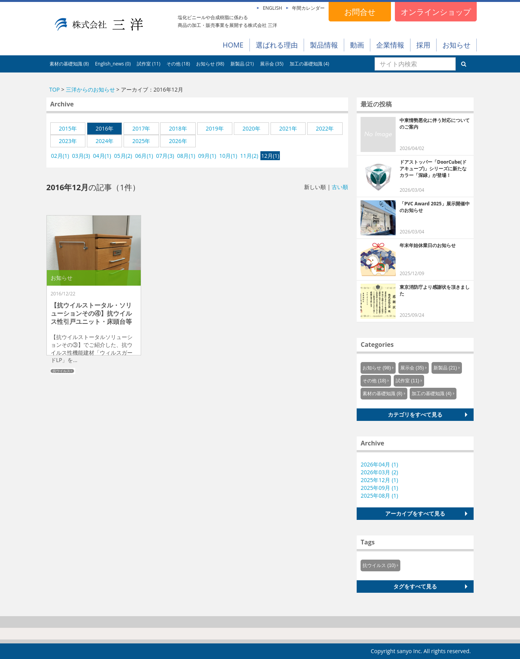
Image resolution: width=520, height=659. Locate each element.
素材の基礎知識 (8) (69, 63)
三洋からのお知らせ (90, 89)
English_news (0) (113, 63)
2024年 (104, 141)
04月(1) (102, 155)
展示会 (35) (271, 63)
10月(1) (228, 155)
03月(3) (81, 155)
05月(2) (123, 155)
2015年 (68, 128)
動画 (357, 44)
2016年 (104, 128)
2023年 (68, 141)
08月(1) (186, 155)
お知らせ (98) (210, 63)
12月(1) (270, 155)
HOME (233, 44)
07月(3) (165, 155)
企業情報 (390, 44)
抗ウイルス (61, 371)
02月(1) (60, 155)
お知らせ (456, 44)
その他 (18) (178, 63)
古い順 (340, 187)
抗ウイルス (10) (379, 565)
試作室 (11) (148, 63)
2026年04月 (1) (379, 464)
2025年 (141, 141)
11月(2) (249, 155)
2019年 (215, 128)
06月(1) (144, 155)
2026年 (178, 141)
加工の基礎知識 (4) (309, 63)
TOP (54, 89)
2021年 (288, 128)
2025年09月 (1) (379, 487)
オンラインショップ (436, 12)
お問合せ (359, 12)
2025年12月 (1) (379, 480)
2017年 (141, 128)
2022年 (325, 128)
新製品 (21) (242, 63)
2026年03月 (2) (379, 472)
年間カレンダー (308, 8)
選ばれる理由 (277, 44)
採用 (423, 44)
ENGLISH (272, 8)
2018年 (178, 128)
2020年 (251, 128)
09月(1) (207, 155)
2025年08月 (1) (379, 495)
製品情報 (324, 44)
